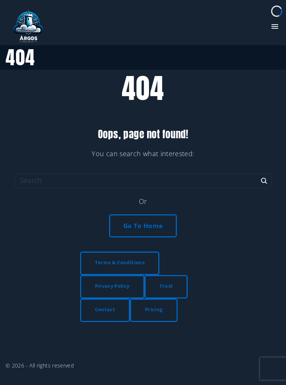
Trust (166, 286)
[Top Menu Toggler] (275, 26)
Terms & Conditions (119, 262)
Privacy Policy (112, 286)
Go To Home (143, 225)
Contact (105, 309)
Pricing (154, 309)
